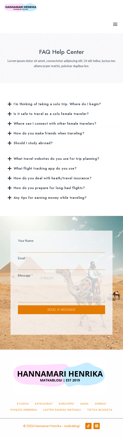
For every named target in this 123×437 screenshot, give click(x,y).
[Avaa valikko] (115, 24)
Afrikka (100, 404)
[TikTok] (88, 426)
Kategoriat (44, 404)
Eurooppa (66, 404)
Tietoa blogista (99, 410)
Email (23, 258)
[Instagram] (96, 426)
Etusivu (23, 404)
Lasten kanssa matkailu (62, 410)
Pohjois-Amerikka (24, 410)
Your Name (25, 241)
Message (25, 275)
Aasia (84, 404)
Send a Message (61, 309)
